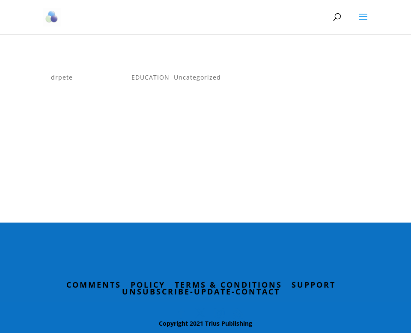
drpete (62, 77)
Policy (148, 284)
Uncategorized (197, 77)
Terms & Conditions (228, 284)
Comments (93, 284)
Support (314, 284)
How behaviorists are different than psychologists (186, 64)
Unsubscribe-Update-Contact (201, 291)
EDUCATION (150, 77)
